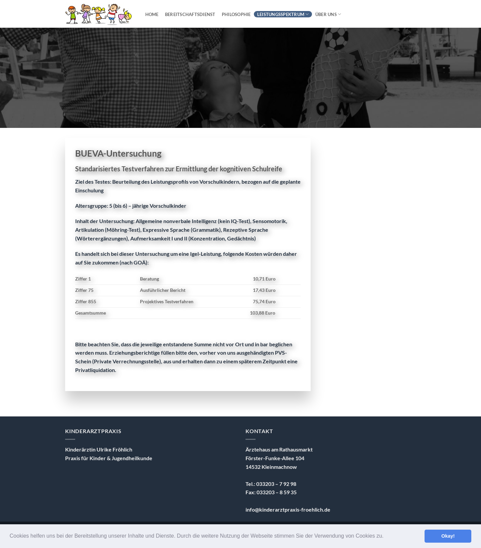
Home (152, 14)
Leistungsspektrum (283, 14)
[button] (386, 537)
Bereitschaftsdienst (190, 14)
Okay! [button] (448, 536)
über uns (328, 14)
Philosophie (236, 14)
